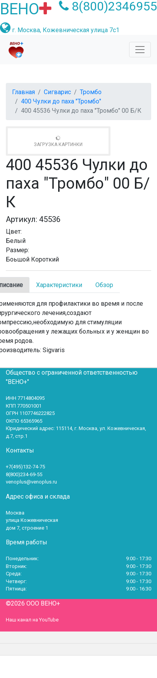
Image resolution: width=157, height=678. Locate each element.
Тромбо (91, 92)
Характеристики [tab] (59, 285)
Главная (23, 92)
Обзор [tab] (104, 285)
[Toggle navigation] (140, 49)
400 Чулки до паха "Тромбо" (61, 101)
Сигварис (57, 92)
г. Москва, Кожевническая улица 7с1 (65, 30)
